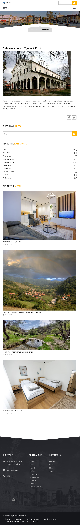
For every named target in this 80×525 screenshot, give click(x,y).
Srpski (7, 3)
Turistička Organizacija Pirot (12, 516)
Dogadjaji (18, 519)
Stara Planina (34, 477)
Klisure (32, 465)
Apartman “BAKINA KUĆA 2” (12, 410)
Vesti (40, 150)
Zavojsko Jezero (35, 487)
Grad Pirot (40, 153)
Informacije (40, 168)
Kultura (40, 175)
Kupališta (33, 468)
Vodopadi (33, 480)
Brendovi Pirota (40, 172)
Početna (6, 519)
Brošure (52, 462)
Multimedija (40, 178)
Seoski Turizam (35, 474)
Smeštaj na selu (40, 159)
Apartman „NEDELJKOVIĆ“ (12, 242)
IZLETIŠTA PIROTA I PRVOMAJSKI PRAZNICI (18, 352)
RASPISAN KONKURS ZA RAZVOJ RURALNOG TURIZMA (22, 312)
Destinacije (40, 165)
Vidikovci (33, 484)
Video (51, 471)
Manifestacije (40, 156)
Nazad (34, 29)
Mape (51, 468)
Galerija (51, 465)
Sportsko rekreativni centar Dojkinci (22, 521)
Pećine (32, 471)
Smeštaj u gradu (40, 162)
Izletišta (32, 462)
